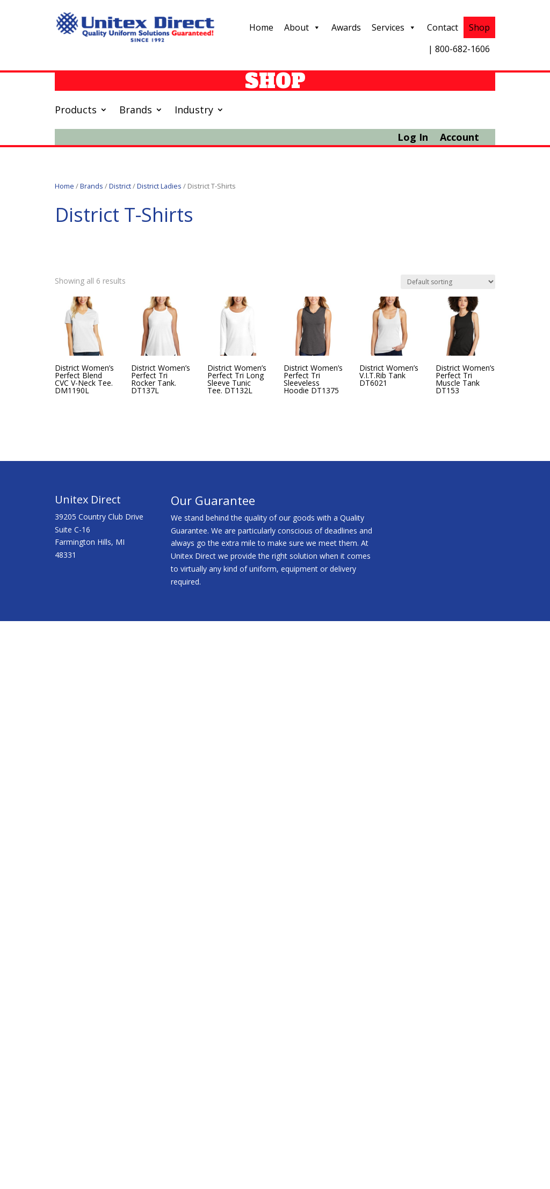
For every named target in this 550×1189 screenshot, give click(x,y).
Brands (135, 111)
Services (394, 27)
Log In (412, 138)
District (120, 186)
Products (76, 111)
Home (261, 27)
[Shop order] (448, 282)
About (302, 27)
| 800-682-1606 (459, 49)
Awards (346, 27)
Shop (479, 27)
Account (459, 138)
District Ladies (159, 186)
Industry (194, 111)
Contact (442, 27)
